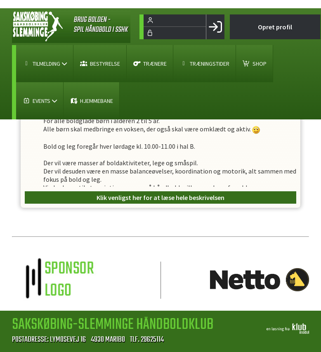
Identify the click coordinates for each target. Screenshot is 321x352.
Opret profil (275, 27)
